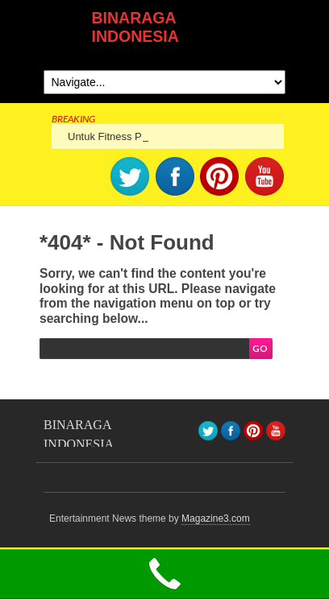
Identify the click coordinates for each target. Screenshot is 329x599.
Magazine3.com (215, 518)
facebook (175, 176)
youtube (264, 176)
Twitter (129, 176)
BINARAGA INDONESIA (135, 27)
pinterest (219, 176)
